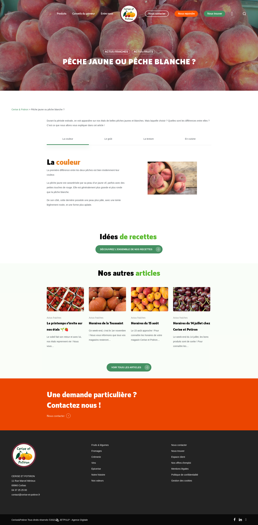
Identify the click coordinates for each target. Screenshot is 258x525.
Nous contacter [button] (56, 415)
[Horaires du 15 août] (149, 314)
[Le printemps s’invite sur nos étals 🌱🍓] (65, 317)
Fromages (96, 451)
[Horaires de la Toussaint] (107, 314)
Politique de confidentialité (184, 474)
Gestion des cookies (181, 480)
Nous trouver (177, 451)
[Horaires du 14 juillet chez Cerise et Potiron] (191, 317)
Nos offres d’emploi (181, 463)
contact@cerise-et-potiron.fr (26, 494)
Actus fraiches (116, 51)
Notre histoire (98, 474)
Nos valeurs (97, 480)
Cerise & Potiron (20, 109)
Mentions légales (180, 468)
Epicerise (96, 468)
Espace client (178, 457)
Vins (93, 463)
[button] (68, 139)
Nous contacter (179, 445)
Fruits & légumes (100, 445)
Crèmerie (96, 457)
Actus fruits (143, 51)
